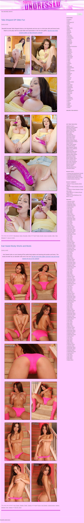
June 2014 (70, 338)
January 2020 (70, 243)
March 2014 (70, 343)
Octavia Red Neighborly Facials (75, 173)
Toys (68, 101)
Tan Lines (69, 93)
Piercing (69, 77)
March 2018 (70, 275)
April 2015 (69, 324)
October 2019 (70, 248)
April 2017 (69, 290)
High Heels (70, 56)
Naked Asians (69, 150)
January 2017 (70, 294)
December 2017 (71, 279)
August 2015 (70, 319)
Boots (21, 235)
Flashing (69, 50)
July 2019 (69, 252)
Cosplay (69, 39)
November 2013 (71, 348)
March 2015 (70, 326)
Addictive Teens (70, 126)
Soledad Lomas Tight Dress (74, 176)
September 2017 (71, 283)
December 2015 (71, 313)
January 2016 (70, 311)
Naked (69, 69)
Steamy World (69, 165)
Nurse (68, 72)
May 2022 (69, 211)
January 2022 (70, 217)
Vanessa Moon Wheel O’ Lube (75, 177)
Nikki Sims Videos (70, 155)
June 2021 (70, 222)
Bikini (68, 29)
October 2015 (70, 316)
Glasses (69, 53)
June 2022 (70, 209)
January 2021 (70, 228)
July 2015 (69, 320)
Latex (68, 60)
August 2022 (70, 207)
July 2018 (69, 269)
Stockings (69, 91)
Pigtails (69, 79)
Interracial (69, 57)
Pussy (68, 83)
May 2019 (69, 255)
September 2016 (71, 300)
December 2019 (71, 245)
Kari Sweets (44, 505)
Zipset (68, 107)
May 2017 (69, 289)
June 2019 (70, 253)
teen (7, 507)
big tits (41, 235)
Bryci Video (69, 133)
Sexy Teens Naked (71, 162)
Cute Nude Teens (70, 137)
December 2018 (71, 262)
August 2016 (70, 302)
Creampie (69, 42)
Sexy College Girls (71, 160)
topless (11, 507)
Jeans (68, 59)
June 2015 (70, 321)
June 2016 (70, 304)
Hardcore (69, 55)
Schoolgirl (69, 86)
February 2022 (71, 215)
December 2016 (71, 296)
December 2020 (71, 229)
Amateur (69, 19)
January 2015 (70, 328)
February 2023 (71, 201)
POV (68, 80)
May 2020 (69, 238)
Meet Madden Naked (71, 147)
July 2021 (69, 221)
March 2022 (70, 214)
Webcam (69, 106)
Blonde (69, 30)
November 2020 (71, 231)
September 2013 (71, 351)
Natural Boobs (70, 70)
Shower (69, 89)
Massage (69, 66)
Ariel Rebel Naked (70, 128)
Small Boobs (70, 90)
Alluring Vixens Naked (71, 127)
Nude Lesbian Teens (71, 158)
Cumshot (69, 43)
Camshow (69, 36)
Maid (68, 64)
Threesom (69, 97)
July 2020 (69, 235)
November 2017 (71, 280)
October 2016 (70, 299)
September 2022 (71, 205)
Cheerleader (70, 38)
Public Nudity (70, 81)
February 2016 (71, 310)
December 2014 (71, 330)
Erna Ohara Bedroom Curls (74, 174)
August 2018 (70, 268)
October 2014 (70, 333)
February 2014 (71, 344)
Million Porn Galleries (71, 148)
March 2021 (70, 225)
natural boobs (51, 505)
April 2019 (69, 256)
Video (68, 104)
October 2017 (70, 282)
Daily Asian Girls (70, 138)
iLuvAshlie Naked (70, 145)
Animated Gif (70, 22)
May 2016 (69, 306)
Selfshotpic (70, 87)
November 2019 (71, 246)
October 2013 (70, 350)
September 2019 (71, 249)
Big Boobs (16, 235)
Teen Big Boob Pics (71, 167)
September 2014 (71, 334)
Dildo (29, 235)
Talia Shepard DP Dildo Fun (13, 20)
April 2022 (69, 212)
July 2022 (69, 208)
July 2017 (69, 286)
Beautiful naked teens (5, 519)
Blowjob (69, 32)
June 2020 (70, 236)
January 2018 (70, 277)
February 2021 (71, 226)
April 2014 (69, 341)
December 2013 (71, 347)
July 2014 (69, 337)
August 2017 (70, 285)
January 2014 (70, 345)
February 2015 (71, 327)
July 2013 (69, 354)
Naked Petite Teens (71, 152)
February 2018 (71, 276)
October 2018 (70, 265)
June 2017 (70, 287)
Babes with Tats (70, 131)
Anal (68, 21)
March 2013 (70, 360)
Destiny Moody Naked (71, 141)
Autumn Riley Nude (71, 130)
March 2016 (70, 309)
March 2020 (70, 241)
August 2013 (70, 353)
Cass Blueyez (69, 134)
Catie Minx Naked (70, 135)
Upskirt (69, 103)
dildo (53, 235)
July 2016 (69, 303)
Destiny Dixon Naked (71, 140)
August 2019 (70, 251)
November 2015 (71, 314)
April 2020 (69, 239)
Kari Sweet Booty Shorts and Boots (16, 246)
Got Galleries (69, 143)
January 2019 (70, 260)
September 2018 (71, 266)
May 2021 (69, 224)
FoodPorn (69, 52)
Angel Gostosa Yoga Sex (73, 178)
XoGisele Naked (70, 168)
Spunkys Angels (70, 164)
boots (45, 235)
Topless (30, 505)
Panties (22, 505)
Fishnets (69, 49)
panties (57, 505)
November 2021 (71, 219)
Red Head (69, 84)
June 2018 (70, 270)
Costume (69, 40)
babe (38, 235)
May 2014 (69, 340)
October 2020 (70, 232)
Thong (68, 96)
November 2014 (71, 331)
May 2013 (69, 357)
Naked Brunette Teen (71, 151)
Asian (68, 23)
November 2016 (71, 297)
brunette (49, 235)
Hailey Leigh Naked (71, 144)
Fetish (68, 47)
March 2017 (70, 292)
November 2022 (71, 204)
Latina (68, 62)
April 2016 (69, 307)
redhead (3, 507)
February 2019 (71, 259)
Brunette (25, 235)
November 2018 (71, 263)
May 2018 (69, 272)
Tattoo (68, 94)
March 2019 (70, 258)
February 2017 (71, 293)
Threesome (70, 98)
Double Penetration (72, 46)
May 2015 (69, 323)
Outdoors (69, 73)
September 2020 (71, 234)
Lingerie (69, 63)
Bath (68, 26)
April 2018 (69, 273)
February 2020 (71, 242)
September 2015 (71, 317)
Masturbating (70, 67)
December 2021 (71, 218)
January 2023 (70, 202)
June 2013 (70, 355)
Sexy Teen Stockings (71, 161)
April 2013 (69, 358)
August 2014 (70, 336)
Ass (15, 505)
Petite (25, 505)
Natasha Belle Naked (71, 154)
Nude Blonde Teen (71, 157)
